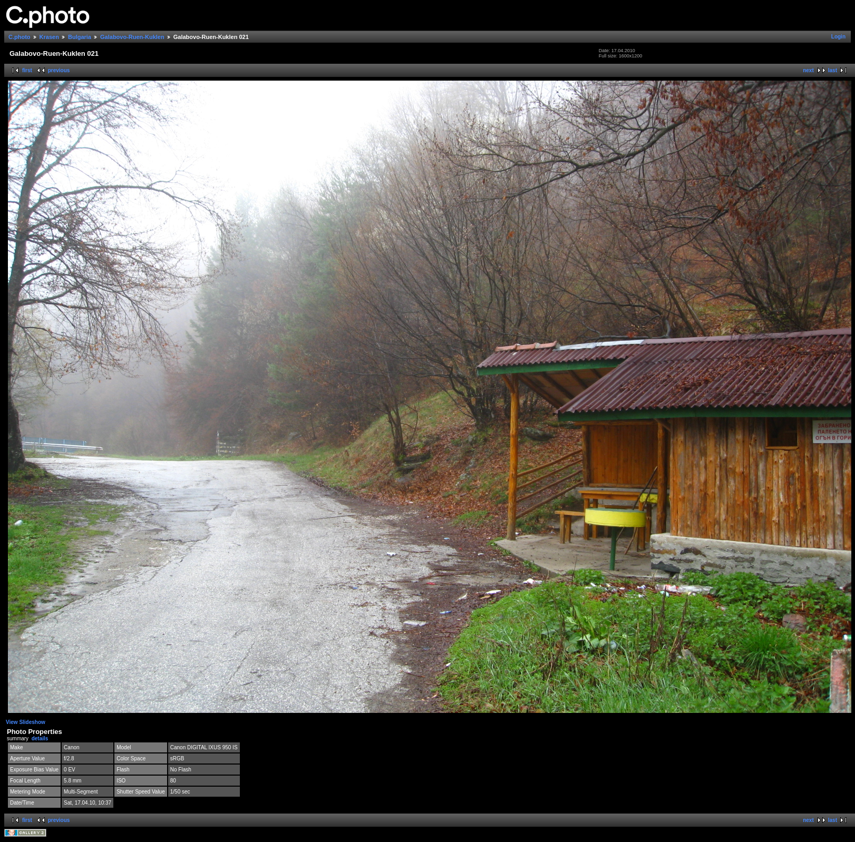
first (27, 70)
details (40, 738)
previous (59, 70)
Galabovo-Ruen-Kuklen (132, 37)
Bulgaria (79, 37)
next (808, 70)
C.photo (19, 37)
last (832, 70)
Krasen (49, 37)
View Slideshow (25, 722)
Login (838, 37)
